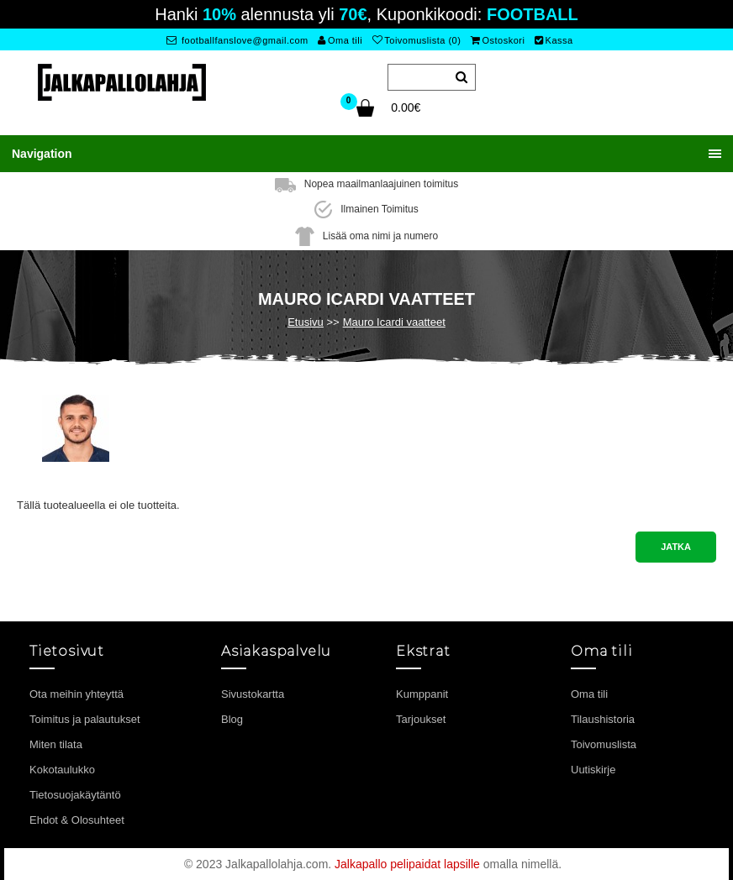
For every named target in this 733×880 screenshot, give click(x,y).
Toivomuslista (603, 744)
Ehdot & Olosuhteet (76, 820)
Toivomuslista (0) (416, 40)
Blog (232, 719)
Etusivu (305, 322)
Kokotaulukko (62, 769)
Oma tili (340, 40)
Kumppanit (422, 694)
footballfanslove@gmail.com (237, 40)
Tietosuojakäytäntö (75, 794)
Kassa (554, 40)
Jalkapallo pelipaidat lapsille (407, 864)
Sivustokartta (252, 694)
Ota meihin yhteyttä (76, 694)
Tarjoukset (421, 719)
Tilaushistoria (603, 719)
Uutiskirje (593, 769)
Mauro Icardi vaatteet (394, 322)
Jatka (676, 547)
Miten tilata (55, 744)
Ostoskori (498, 40)
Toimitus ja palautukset (84, 719)
